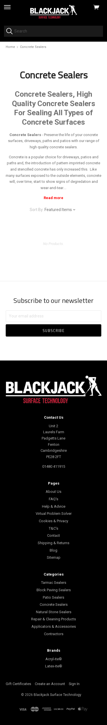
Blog (53, 550)
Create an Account (50, 684)
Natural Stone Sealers (53, 612)
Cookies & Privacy (53, 521)
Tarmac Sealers (53, 582)
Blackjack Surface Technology (57, 695)
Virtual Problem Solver (54, 513)
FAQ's (53, 499)
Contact (53, 535)
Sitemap (53, 557)
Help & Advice (53, 506)
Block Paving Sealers (54, 590)
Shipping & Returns (53, 543)
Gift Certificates (18, 684)
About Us (53, 491)
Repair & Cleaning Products (53, 619)
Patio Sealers (53, 597)
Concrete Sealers (54, 604)
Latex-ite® (53, 666)
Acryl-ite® (53, 659)
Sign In (74, 684)
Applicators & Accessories (53, 626)
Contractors (53, 634)
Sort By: (37, 209)
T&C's (53, 528)
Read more (53, 198)
